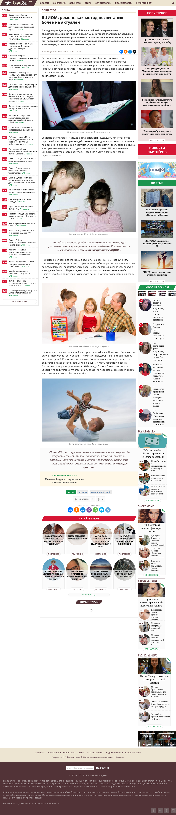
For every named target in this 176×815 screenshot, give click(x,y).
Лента (6, 10)
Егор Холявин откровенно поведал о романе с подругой (77, 575)
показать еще (89, 595)
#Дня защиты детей (100, 492)
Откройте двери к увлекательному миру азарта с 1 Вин (22, 58)
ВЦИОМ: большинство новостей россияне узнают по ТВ (157, 243)
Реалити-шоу (144, 3)
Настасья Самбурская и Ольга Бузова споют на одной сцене (125, 540)
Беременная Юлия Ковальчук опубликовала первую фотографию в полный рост (157, 102)
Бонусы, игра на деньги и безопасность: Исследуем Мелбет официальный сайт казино (21, 97)
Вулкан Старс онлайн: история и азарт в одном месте (22, 108)
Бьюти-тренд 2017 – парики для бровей (77, 537)
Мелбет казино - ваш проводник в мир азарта (19, 273)
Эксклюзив (59, 3)
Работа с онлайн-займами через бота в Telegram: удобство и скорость (20, 47)
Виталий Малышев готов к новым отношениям (124, 574)
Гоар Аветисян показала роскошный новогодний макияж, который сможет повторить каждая (151, 605)
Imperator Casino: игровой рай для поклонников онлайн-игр (22, 87)
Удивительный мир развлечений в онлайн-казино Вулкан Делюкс (22, 151)
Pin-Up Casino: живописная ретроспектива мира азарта (21, 192)
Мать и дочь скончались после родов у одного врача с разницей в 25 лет (101, 541)
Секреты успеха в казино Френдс (20, 200)
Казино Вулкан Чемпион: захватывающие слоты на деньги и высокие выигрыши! (22, 181)
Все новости (19, 301)
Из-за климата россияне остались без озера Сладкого (101, 574)
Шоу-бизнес (146, 430)
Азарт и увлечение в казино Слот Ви (21, 224)
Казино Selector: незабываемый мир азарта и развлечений (22, 242)
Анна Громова (50, 51)
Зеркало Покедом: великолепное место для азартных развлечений (20, 253)
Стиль (88, 3)
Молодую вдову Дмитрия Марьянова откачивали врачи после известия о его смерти (157, 71)
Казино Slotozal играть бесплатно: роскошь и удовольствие (20, 170)
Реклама (120, 757)
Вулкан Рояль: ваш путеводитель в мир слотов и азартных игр (22, 283)
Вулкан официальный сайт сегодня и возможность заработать (21, 264)
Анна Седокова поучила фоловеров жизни (151, 528)
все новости (157, 141)
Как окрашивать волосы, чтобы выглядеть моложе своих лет (53, 540)
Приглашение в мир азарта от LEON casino (22, 66)
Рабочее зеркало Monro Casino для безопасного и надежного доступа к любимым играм (21, 140)
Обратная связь (72, 757)
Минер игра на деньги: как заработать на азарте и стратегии (20, 36)
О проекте (57, 757)
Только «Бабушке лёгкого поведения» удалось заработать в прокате (53, 575)
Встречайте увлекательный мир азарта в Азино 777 (21, 233)
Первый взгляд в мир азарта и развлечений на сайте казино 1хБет (22, 216)
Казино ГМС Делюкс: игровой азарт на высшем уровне (22, 161)
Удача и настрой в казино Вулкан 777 (20, 207)
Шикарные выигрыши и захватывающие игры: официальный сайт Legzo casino (20, 119)
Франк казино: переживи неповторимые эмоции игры (21, 130)
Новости (44, 3)
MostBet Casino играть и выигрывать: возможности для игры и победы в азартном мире (22, 76)
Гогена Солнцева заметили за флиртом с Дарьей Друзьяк (154, 679)
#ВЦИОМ (83, 492)
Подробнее (53, 554)
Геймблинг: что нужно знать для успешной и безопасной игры (21, 27)
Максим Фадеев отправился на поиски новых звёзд (64, 480)
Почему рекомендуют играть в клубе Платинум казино (22, 292)
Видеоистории (124, 3)
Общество (75, 3)
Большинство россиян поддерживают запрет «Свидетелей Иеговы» (157, 212)
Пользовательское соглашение (97, 757)
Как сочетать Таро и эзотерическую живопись (20, 17)
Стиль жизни (147, 580)
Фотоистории (103, 3)
